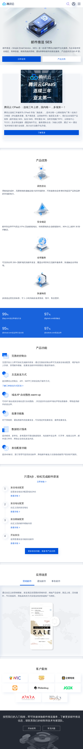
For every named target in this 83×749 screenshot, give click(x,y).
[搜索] (68, 4)
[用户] (73, 4)
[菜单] (79, 4)
